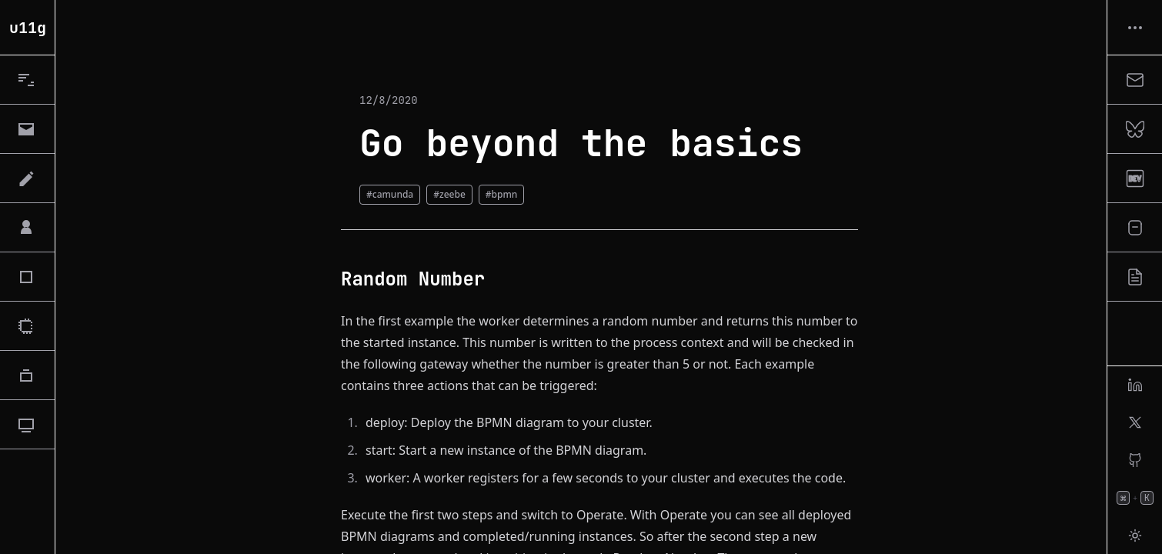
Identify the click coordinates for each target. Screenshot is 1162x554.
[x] (1134, 422)
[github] (1134, 460)
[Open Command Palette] (1134, 497)
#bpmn (502, 194)
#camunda (389, 194)
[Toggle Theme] (1134, 535)
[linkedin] (1134, 384)
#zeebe (449, 194)
